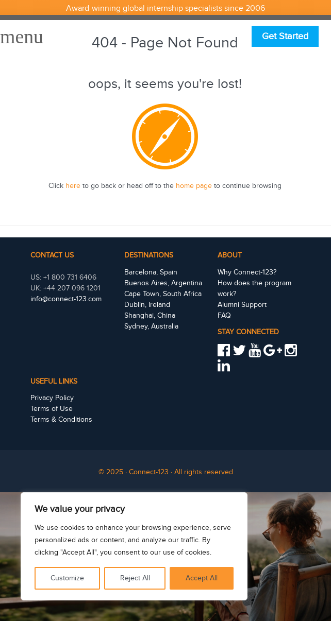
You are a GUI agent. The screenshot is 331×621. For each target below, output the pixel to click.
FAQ (224, 316)
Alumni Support (242, 305)
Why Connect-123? (247, 272)
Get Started (285, 36)
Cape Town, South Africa (163, 294)
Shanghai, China (149, 316)
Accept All (202, 578)
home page (194, 186)
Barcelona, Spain (150, 272)
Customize (67, 578)
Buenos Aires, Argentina (163, 283)
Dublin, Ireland (147, 305)
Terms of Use (51, 409)
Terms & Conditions (61, 420)
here (72, 186)
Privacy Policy (52, 398)
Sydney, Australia (151, 326)
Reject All (135, 578)
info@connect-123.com (66, 299)
